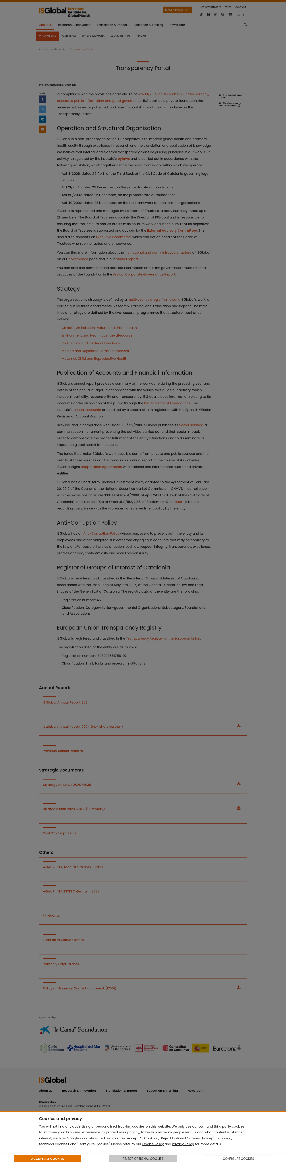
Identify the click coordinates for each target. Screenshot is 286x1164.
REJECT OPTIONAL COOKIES (143, 1159)
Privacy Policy (183, 1144)
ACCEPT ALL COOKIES (47, 1159)
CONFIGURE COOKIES (238, 1159)
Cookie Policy (153, 1144)
